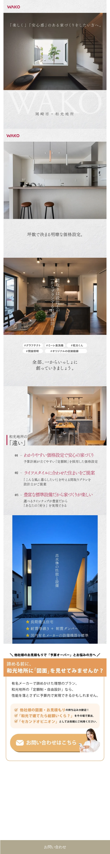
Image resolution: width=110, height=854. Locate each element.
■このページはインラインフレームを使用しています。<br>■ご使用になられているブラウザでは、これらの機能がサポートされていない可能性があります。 (55, 801)
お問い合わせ (55, 847)
